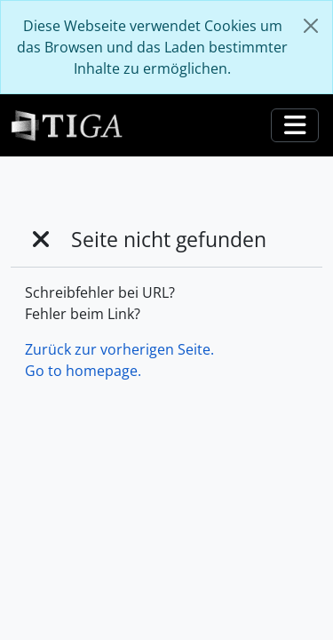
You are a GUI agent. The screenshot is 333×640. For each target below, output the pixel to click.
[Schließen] (310, 26)
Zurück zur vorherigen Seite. (119, 349)
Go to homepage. (83, 370)
